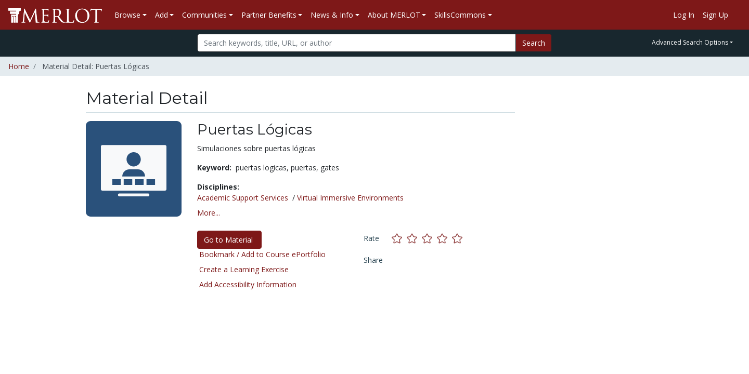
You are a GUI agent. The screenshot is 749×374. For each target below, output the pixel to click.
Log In (683, 15)
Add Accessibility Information (247, 284)
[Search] (356, 43)
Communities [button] (204, 15)
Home (18, 66)
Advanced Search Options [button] (690, 42)
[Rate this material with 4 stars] (444, 238)
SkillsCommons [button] (460, 15)
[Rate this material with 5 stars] (458, 238)
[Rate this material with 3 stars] (429, 238)
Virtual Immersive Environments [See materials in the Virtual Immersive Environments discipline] (350, 198)
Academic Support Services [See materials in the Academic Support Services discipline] (242, 198)
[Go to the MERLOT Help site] (736, 15)
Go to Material (229, 240)
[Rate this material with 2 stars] (414, 238)
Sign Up (715, 15)
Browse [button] (127, 15)
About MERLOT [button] (394, 15)
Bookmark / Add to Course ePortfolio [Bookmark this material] (262, 254)
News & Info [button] (332, 15)
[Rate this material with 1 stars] (399, 238)
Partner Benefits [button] (268, 15)
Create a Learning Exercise (244, 269)
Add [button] (161, 15)
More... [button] (208, 213)
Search (533, 43)
